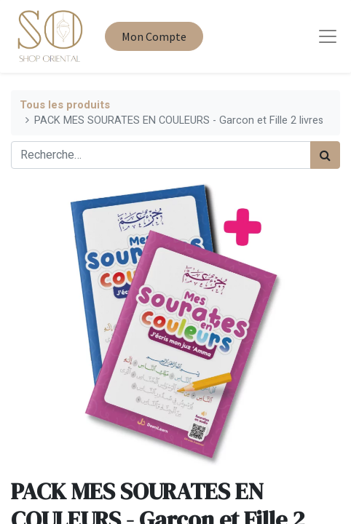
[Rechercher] (325, 155)
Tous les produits (65, 105)
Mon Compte (154, 36)
